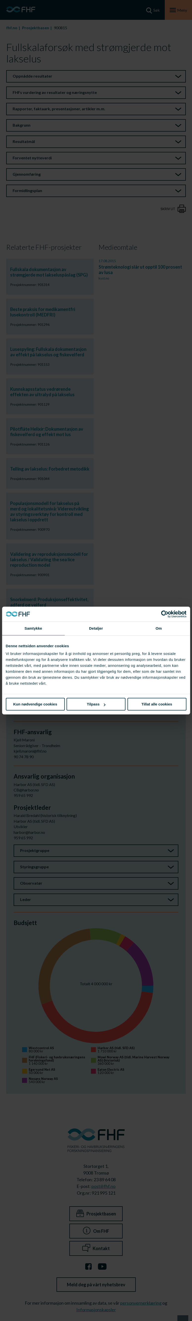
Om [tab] (159, 628)
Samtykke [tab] (33, 628)
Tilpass (96, 704)
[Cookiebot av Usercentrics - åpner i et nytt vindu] (164, 614)
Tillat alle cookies (156, 704)
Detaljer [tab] (96, 628)
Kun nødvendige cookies (35, 704)
